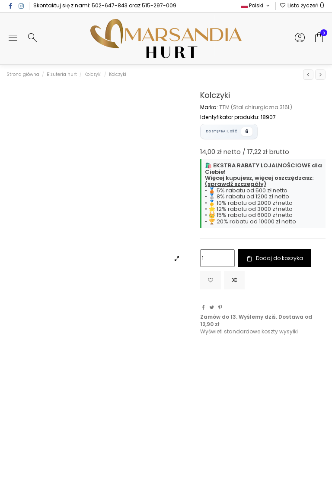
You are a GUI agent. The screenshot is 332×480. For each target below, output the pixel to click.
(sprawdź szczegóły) (235, 184)
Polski (256, 5)
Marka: (209, 107)
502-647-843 (110, 5)
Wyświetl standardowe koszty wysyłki (249, 331)
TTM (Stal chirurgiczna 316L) (255, 107)
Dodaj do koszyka (274, 258)
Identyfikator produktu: (229, 117)
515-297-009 (159, 5)
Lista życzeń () (302, 5)
